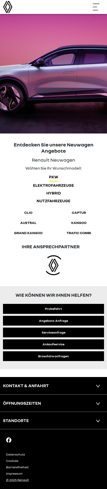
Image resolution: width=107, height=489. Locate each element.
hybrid (53, 192)
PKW (53, 176)
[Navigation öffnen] (98, 7)
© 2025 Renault (17, 480)
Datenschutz (15, 454)
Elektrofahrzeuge (53, 185)
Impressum (14, 473)
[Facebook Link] (9, 440)
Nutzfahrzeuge (53, 200)
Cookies (12, 461)
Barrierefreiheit (17, 467)
